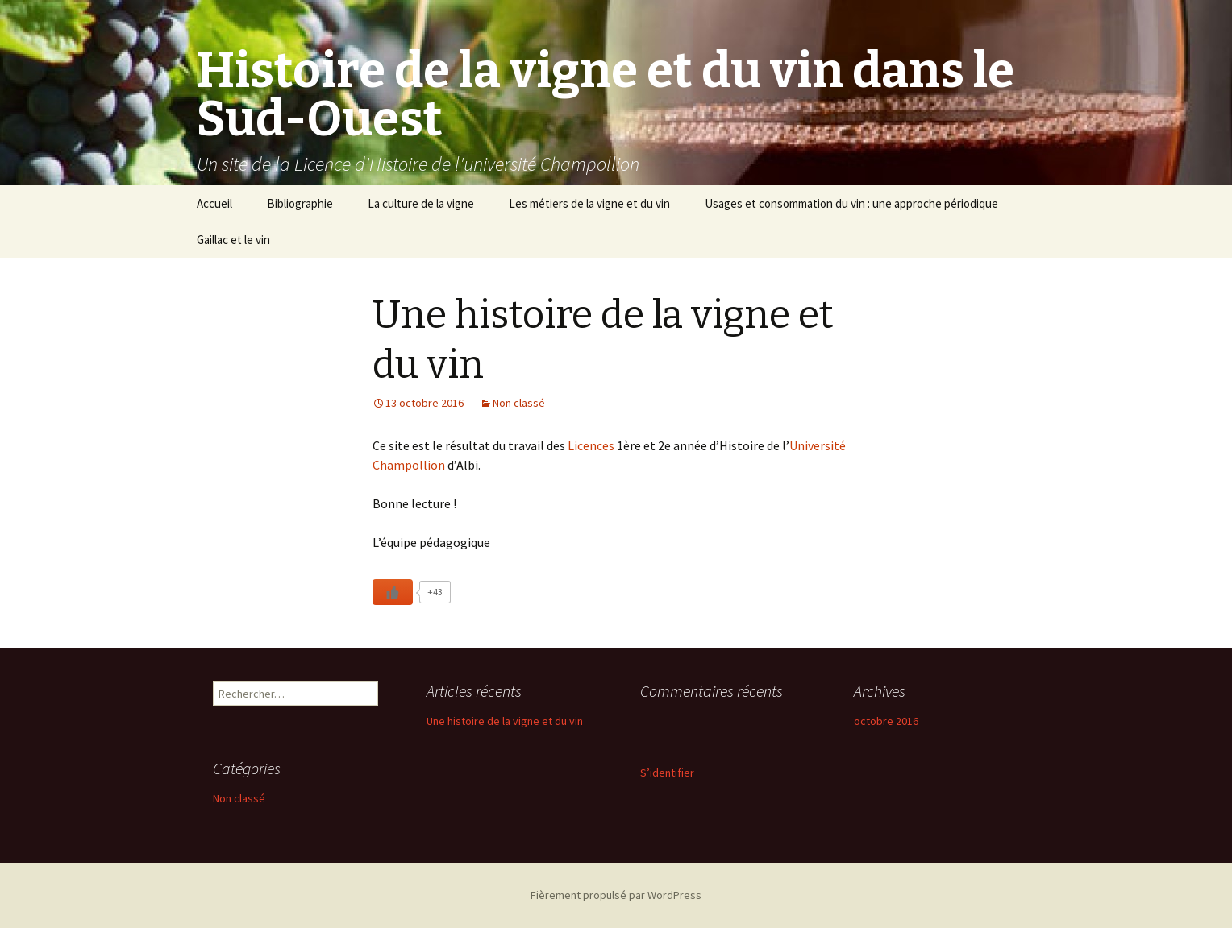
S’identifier (667, 772)
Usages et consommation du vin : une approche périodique (851, 203)
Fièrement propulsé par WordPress (616, 895)
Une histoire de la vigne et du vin (505, 721)
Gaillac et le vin (233, 239)
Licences (592, 445)
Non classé (519, 403)
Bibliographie (300, 203)
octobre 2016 (886, 721)
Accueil (214, 203)
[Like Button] (393, 592)
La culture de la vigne (421, 203)
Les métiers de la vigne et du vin (589, 203)
